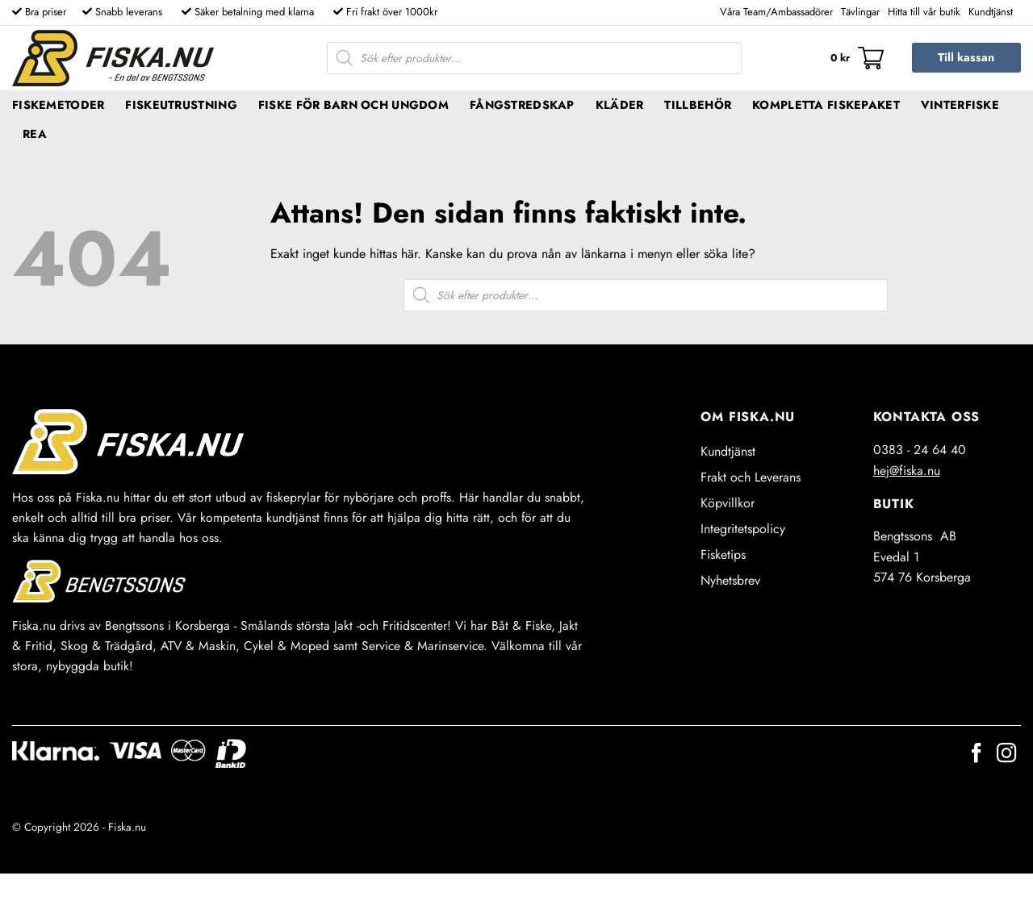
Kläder (620, 105)
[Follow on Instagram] (1006, 754)
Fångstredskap (522, 105)
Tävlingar (860, 11)
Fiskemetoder (58, 105)
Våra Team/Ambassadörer (776, 11)
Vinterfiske (960, 105)
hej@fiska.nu (906, 470)
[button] (857, 58)
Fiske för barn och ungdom (353, 105)
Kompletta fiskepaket (826, 105)
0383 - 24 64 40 (919, 449)
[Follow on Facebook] (976, 754)
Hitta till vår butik (924, 11)
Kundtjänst (990, 11)
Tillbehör (697, 105)
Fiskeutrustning (180, 105)
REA (35, 134)
